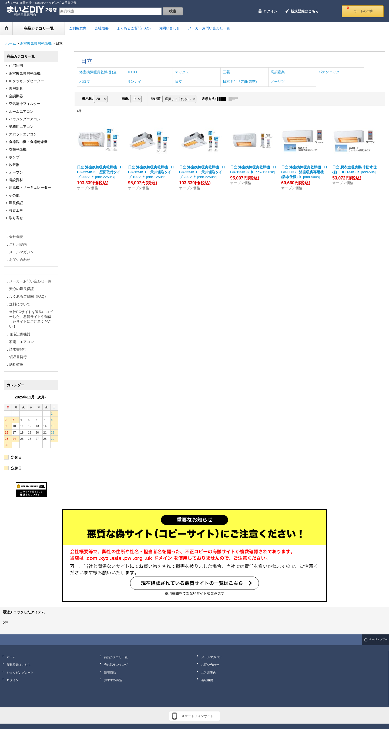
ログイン (270, 11)
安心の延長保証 (21, 289)
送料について (19, 304)
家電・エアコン (21, 342)
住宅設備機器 (19, 334)
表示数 (87, 99)
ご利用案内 (18, 244)
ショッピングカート (20, 672)
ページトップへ (378, 639)
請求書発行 (18, 349)
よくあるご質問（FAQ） (28, 296)
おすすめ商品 (113, 680)
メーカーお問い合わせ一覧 (30, 281)
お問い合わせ (19, 260)
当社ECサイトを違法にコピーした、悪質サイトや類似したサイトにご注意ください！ (31, 319)
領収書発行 (18, 357)
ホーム (11, 657)
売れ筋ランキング (116, 664)
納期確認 (16, 364)
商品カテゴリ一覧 (116, 657)
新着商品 (110, 672)
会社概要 (16, 237)
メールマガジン (21, 252)
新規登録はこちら (305, 11)
